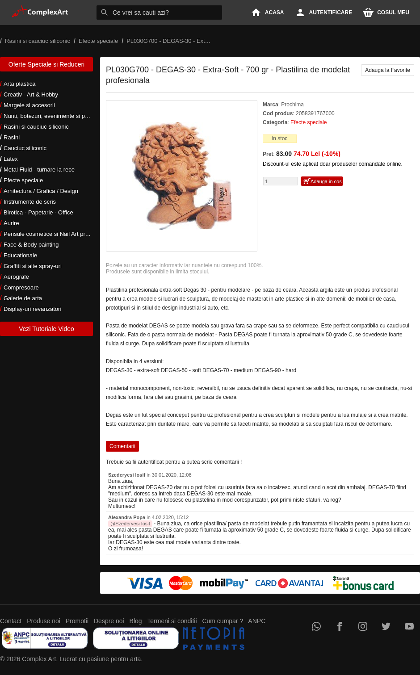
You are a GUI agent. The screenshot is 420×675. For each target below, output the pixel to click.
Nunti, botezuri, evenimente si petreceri (54, 116)
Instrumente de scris (30, 201)
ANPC (256, 621)
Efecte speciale (23, 180)
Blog (136, 621)
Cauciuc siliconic (25, 148)
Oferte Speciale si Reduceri (46, 64)
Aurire (11, 223)
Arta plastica (20, 83)
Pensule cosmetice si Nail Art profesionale (58, 234)
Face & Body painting (31, 244)
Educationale (20, 255)
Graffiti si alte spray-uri (33, 266)
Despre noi (109, 621)
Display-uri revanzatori (32, 309)
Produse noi (43, 621)
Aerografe (16, 276)
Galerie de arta (23, 298)
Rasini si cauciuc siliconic (36, 126)
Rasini (12, 137)
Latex (11, 158)
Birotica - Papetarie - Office (38, 212)
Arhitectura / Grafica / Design (41, 191)
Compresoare (21, 287)
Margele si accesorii (29, 105)
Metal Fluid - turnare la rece (39, 169)
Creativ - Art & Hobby (31, 94)
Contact (10, 621)
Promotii (77, 621)
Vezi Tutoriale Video (46, 328)
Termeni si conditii (172, 621)
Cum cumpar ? (222, 621)
